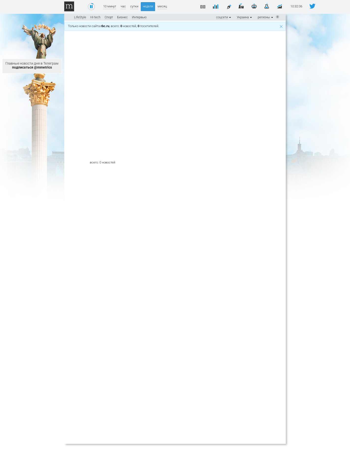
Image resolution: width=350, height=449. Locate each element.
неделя (148, 6)
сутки (134, 6)
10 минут (109, 6)
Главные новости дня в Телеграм (31, 65)
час (123, 6)
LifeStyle (80, 17)
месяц (162, 6)
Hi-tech (95, 17)
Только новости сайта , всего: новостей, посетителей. (175, 26)
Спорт (109, 17)
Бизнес (122, 17)
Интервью (139, 17)
